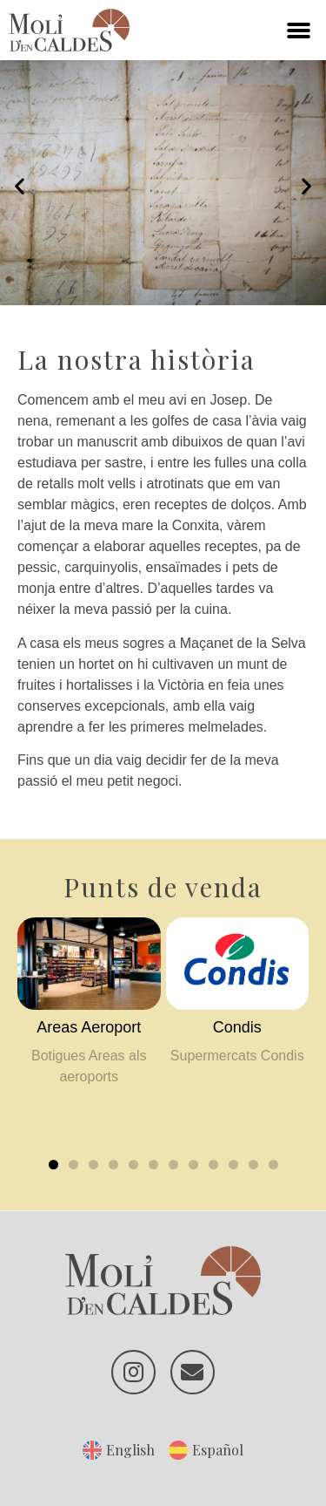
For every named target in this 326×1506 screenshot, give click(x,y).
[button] (299, 30)
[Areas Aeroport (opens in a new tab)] (89, 1028)
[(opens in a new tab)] (89, 963)
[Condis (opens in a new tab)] (237, 1028)
